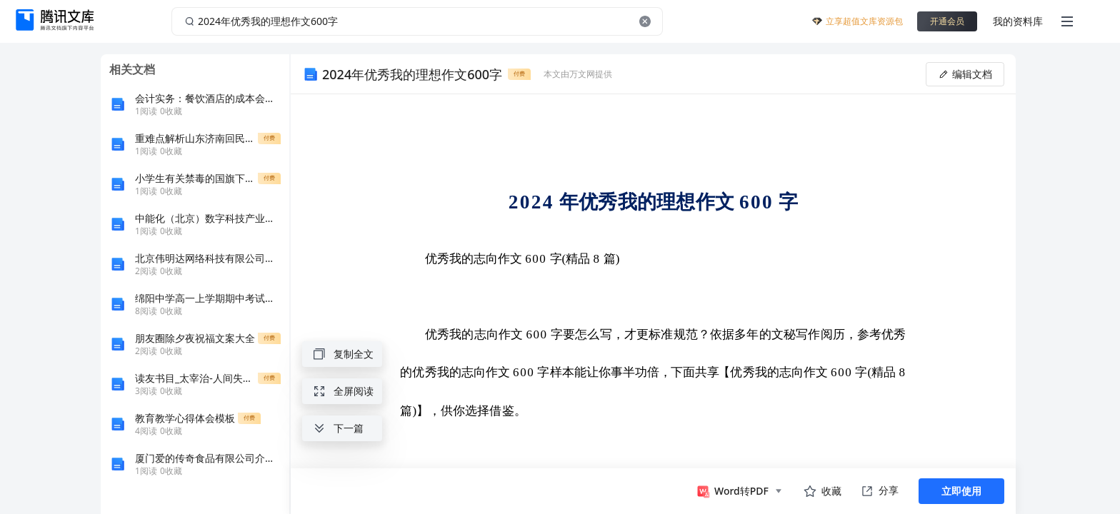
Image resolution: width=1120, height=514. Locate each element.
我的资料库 (1018, 21)
